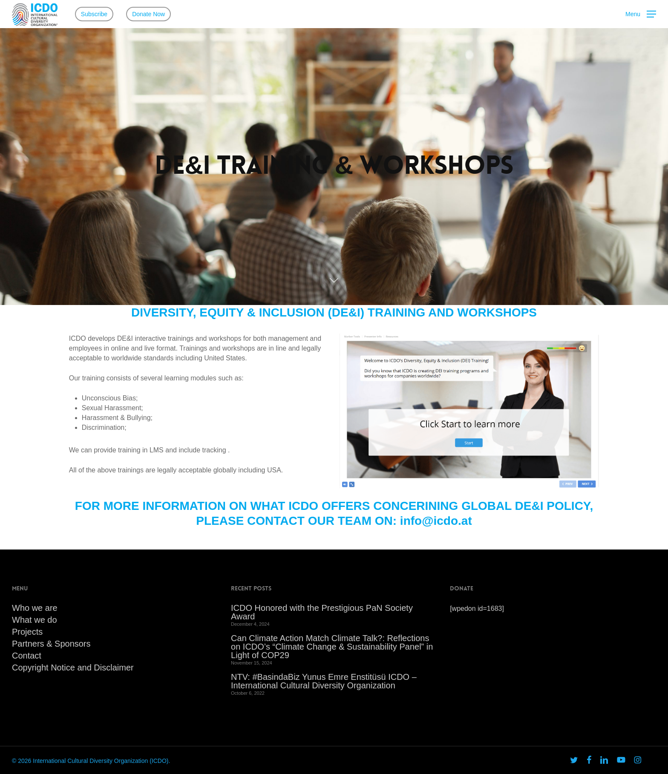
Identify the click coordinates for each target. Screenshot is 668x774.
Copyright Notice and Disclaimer (73, 667)
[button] (640, 14)
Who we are (35, 608)
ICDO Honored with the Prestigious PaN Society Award (322, 612)
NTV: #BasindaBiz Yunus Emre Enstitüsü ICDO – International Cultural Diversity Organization (324, 681)
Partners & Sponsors (51, 643)
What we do (34, 620)
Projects (27, 631)
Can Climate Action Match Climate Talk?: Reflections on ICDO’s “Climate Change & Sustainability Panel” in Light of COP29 (332, 646)
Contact (26, 655)
